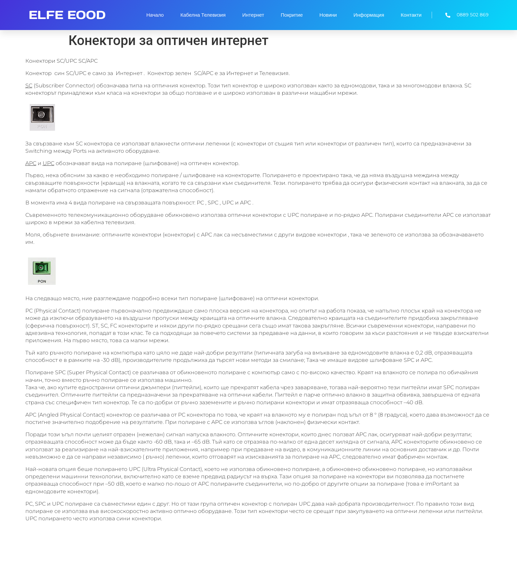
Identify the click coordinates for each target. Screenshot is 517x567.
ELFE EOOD (67, 14)
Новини (328, 15)
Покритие (292, 15)
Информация (369, 15)
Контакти (411, 15)
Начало (155, 15)
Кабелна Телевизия (203, 15)
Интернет (253, 15)
